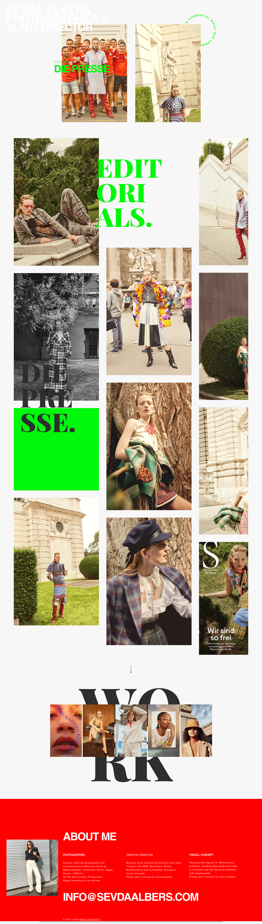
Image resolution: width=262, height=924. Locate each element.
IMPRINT (83, 919)
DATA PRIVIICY (93, 919)
